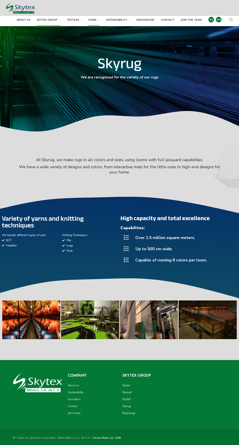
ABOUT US (23, 20)
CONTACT (167, 20)
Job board (74, 413)
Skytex (126, 385)
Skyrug (126, 406)
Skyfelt (126, 399)
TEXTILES (73, 20)
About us (73, 385)
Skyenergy (128, 413)
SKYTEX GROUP (47, 20)
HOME (92, 20)
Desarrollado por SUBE (107, 438)
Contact (72, 406)
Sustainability (75, 392)
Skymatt (127, 392)
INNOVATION (145, 20)
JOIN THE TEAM (191, 20)
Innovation (74, 399)
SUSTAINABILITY (116, 20)
